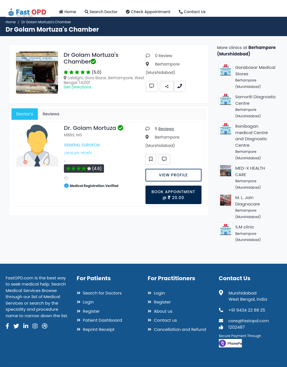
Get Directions (77, 87)
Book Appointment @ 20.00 (173, 194)
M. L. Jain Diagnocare (247, 201)
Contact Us (192, 12)
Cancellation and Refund (177, 329)
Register (88, 311)
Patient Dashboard (99, 320)
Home (67, 12)
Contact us (162, 320)
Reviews (51, 114)
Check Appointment (148, 12)
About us (160, 311)
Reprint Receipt (96, 329)
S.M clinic (244, 227)
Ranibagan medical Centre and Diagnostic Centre (251, 135)
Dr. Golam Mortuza (93, 128)
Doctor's (24, 114)
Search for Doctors (99, 293)
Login (85, 302)
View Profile (173, 175)
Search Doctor (101, 12)
